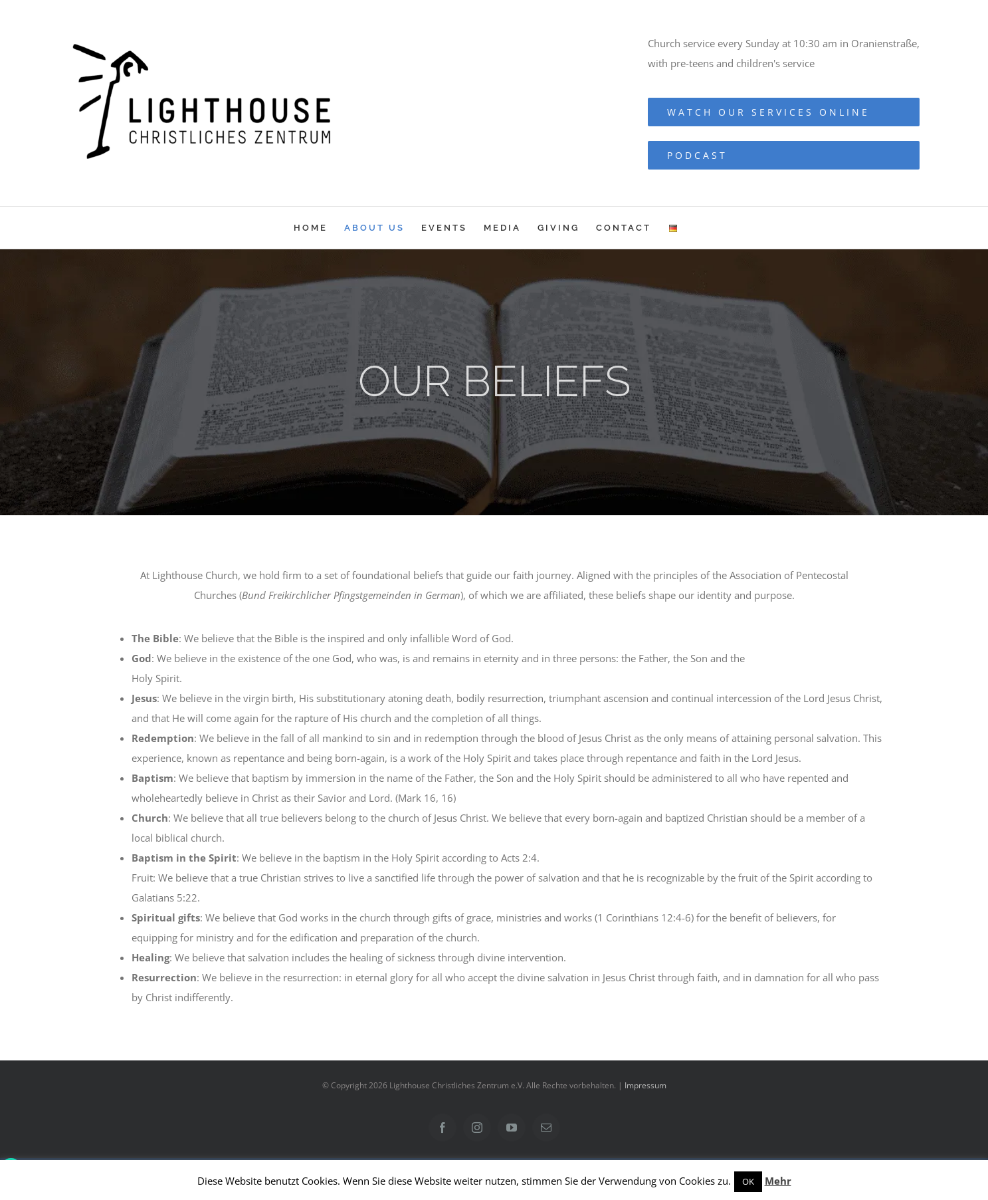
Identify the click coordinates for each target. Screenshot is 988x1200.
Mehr (778, 1180)
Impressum (645, 1085)
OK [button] (748, 1181)
